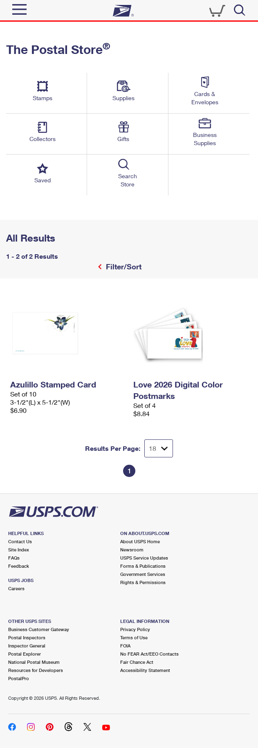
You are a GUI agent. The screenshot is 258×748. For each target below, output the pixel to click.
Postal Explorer (24, 653)
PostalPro (18, 678)
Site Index (18, 549)
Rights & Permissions (143, 582)
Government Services (142, 574)
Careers (16, 588)
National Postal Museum (34, 662)
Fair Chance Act (136, 662)
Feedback (18, 566)
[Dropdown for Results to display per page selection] (158, 448)
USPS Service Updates (144, 557)
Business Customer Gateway (38, 629)
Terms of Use (134, 637)
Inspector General (26, 645)
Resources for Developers (35, 670)
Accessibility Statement (145, 670)
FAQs (14, 557)
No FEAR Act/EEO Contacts (149, 653)
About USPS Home (140, 541)
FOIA (125, 645)
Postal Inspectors (26, 637)
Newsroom (132, 549)
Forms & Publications (143, 566)
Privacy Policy (135, 629)
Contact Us (20, 541)
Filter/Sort (122, 266)
